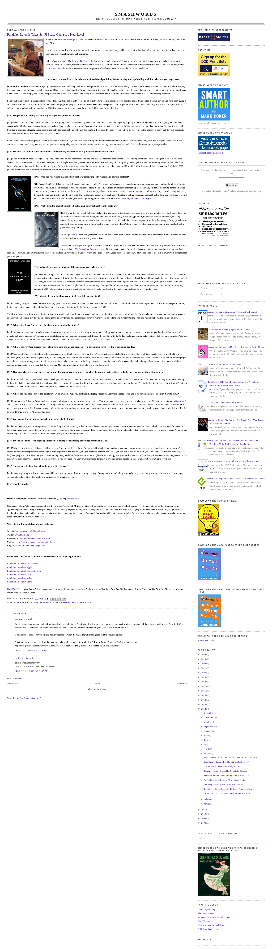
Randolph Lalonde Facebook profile (33, 538)
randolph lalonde (27, 603)
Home (97, 683)
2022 (203, 663)
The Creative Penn (206, 913)
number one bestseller (56, 68)
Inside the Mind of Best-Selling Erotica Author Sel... (227, 775)
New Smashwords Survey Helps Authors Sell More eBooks (233, 461)
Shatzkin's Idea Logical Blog (211, 925)
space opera (63, 603)
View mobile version (97, 689)
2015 (203, 695)
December (209, 712)
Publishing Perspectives (208, 929)
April (206, 749)
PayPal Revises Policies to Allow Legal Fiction (224, 780)
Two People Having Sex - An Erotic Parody (223, 784)
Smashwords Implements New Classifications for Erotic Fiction (235, 347)
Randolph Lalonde (75, 39)
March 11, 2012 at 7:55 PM (31, 671)
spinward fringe (81, 603)
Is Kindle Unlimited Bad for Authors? (224, 364)
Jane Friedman (204, 921)
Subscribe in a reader (207, 640)
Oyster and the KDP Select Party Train (224, 402)
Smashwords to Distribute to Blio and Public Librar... (227, 793)
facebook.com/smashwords (210, 152)
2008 (203, 823)
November (209, 717)
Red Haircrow (21, 619)
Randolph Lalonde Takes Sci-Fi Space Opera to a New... (228, 789)
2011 (203, 809)
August (207, 731)
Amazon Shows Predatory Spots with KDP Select (229, 329)
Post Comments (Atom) (30, 698)
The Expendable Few (84, 249)
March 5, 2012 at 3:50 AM (31, 650)
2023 (203, 659)
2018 (203, 681)
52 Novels (73, 234)
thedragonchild (21, 658)
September (209, 726)
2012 (203, 708)
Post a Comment (14, 678)
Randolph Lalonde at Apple (19, 567)
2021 (203, 668)
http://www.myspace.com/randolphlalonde (36, 542)
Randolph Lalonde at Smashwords (22, 563)
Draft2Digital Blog (206, 909)
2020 (203, 672)
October (208, 722)
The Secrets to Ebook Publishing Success (222, 766)
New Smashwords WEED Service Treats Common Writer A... (231, 757)
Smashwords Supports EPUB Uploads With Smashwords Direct (236, 478)
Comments (206, 294)
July (206, 735)
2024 (203, 654)
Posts (203, 288)
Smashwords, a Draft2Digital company (151, 19)
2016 (203, 690)
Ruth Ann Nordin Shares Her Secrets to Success (225, 771)
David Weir (12, 589)
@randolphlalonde (23, 534)
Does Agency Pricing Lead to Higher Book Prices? (226, 762)
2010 (203, 814)
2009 (203, 818)
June (206, 740)
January (208, 803)
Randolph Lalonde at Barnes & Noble (24, 571)
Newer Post (12, 683)
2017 (203, 686)
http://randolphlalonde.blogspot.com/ (29, 545)
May (206, 744)
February (208, 799)
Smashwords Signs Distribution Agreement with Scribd (232, 312)
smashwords (47, 603)
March (207, 753)
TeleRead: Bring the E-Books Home (214, 917)
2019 (203, 677)
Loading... (202, 838)
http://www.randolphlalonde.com (30, 531)
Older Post (182, 683)
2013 (203, 704)
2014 (203, 699)
